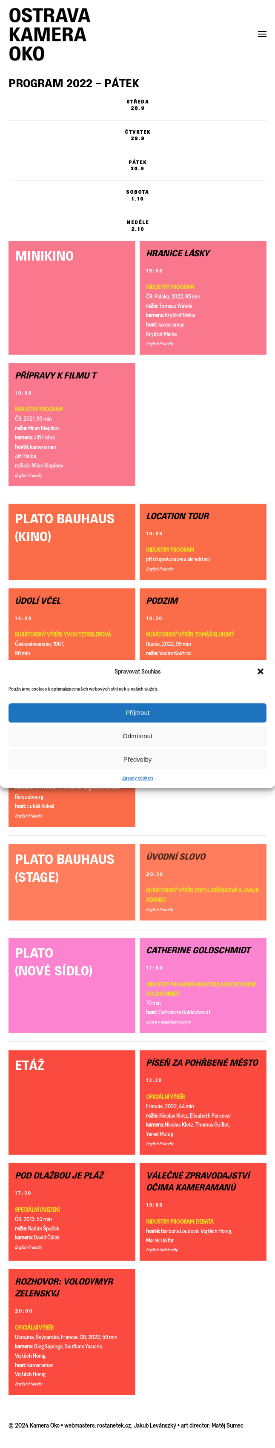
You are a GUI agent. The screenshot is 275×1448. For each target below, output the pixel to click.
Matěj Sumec (227, 1425)
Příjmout (137, 712)
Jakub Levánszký (155, 1425)
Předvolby (137, 759)
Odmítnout (137, 736)
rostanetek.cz (114, 1425)
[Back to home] (50, 34)
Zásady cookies (137, 777)
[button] (261, 671)
